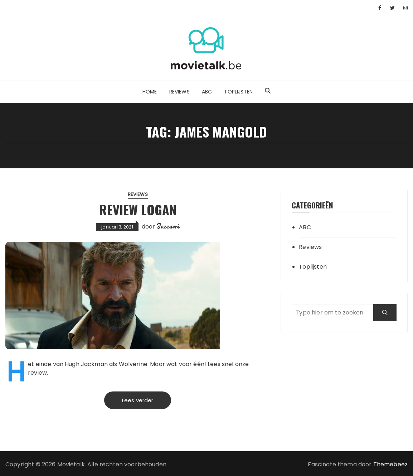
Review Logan (137, 209)
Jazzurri (168, 226)
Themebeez (390, 464)
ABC (207, 91)
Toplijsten (238, 91)
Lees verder (138, 400)
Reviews (179, 91)
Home (149, 91)
